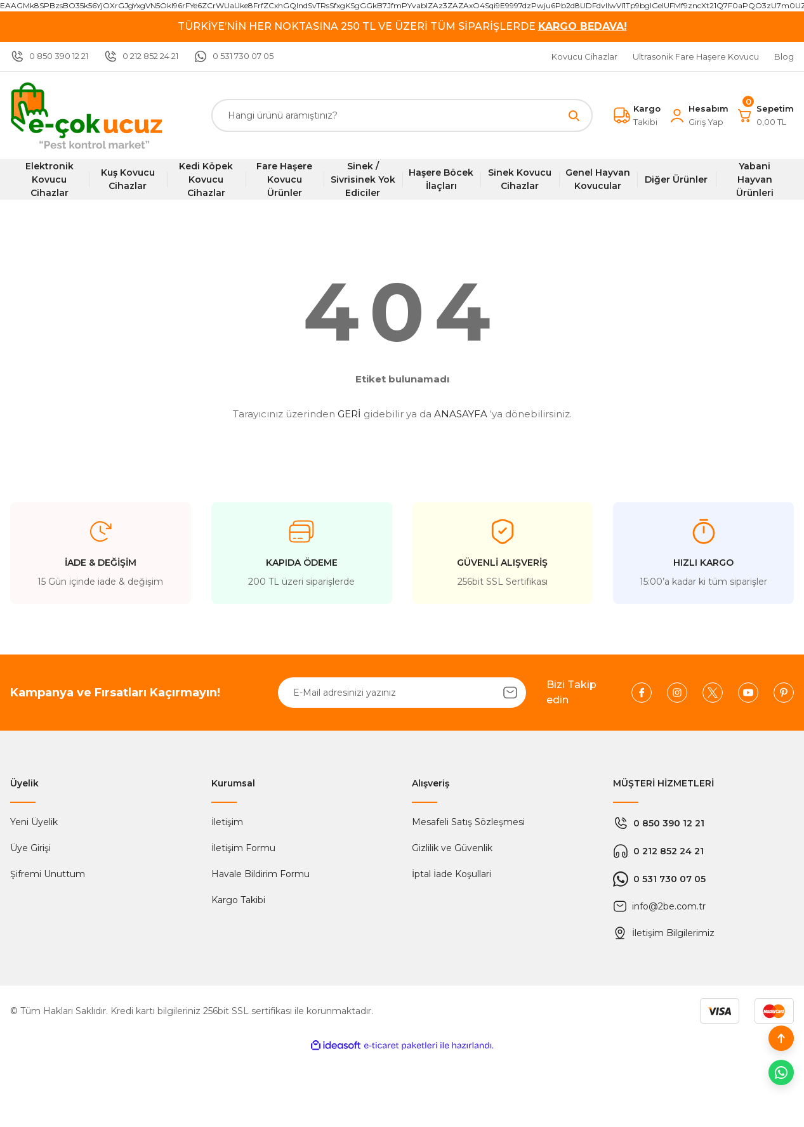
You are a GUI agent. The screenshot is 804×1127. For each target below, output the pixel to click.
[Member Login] (698, 115)
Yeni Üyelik (34, 822)
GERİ (349, 414)
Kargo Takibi (238, 900)
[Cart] (765, 115)
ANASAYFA (460, 414)
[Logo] (86, 115)
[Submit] (510, 692)
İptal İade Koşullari (451, 874)
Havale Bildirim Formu (260, 874)
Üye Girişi (30, 848)
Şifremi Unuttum (47, 874)
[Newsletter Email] (401, 692)
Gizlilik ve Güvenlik (452, 848)
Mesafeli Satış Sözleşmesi (468, 822)
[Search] (402, 115)
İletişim (227, 822)
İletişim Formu (243, 848)
